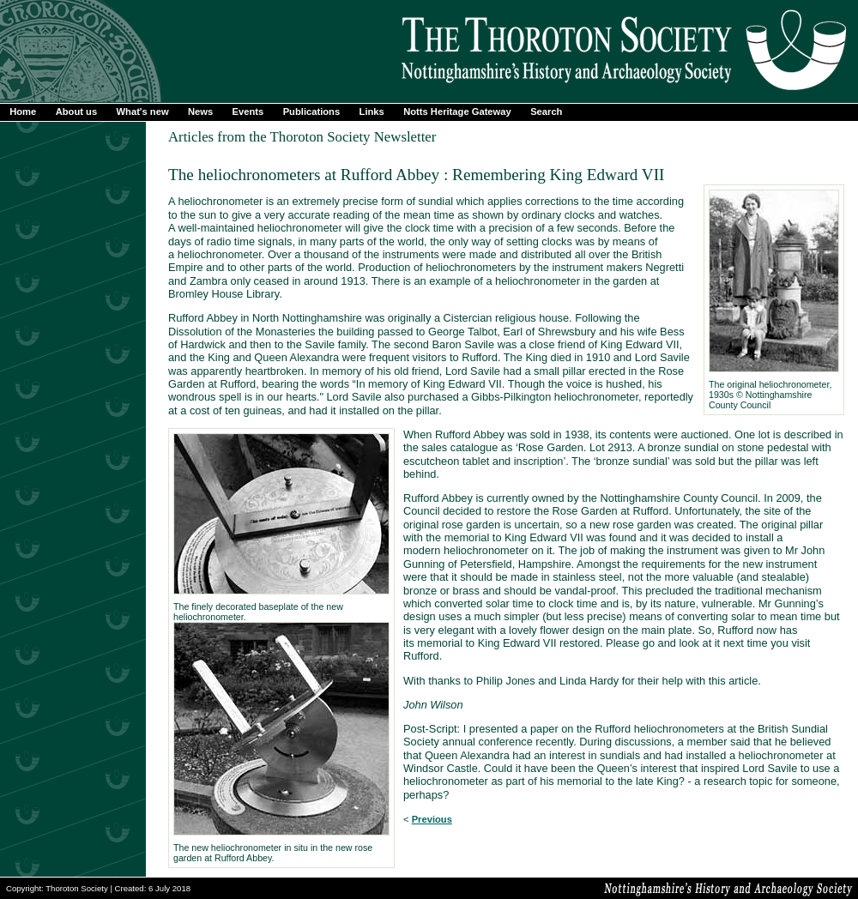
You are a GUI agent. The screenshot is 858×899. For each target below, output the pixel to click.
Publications (312, 111)
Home (22, 111)
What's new (143, 111)
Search (546, 111)
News (200, 111)
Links (372, 111)
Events (248, 111)
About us (76, 111)
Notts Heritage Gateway (457, 111)
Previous (432, 819)
